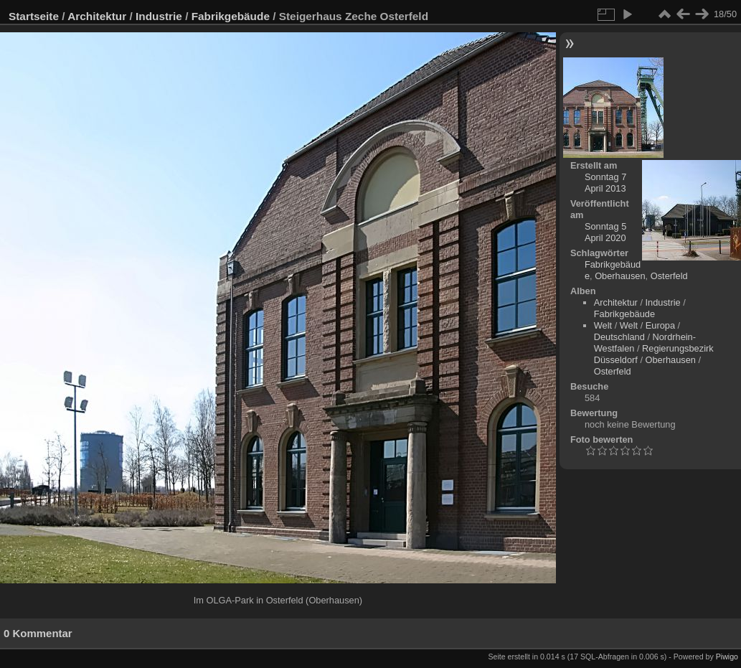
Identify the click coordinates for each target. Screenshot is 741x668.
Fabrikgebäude (231, 16)
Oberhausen (620, 276)
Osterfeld (669, 276)
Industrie (159, 16)
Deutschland (619, 336)
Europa (660, 325)
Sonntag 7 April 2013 (605, 182)
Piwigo (727, 656)
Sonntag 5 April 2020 (605, 232)
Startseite (34, 16)
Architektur (96, 16)
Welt (603, 325)
